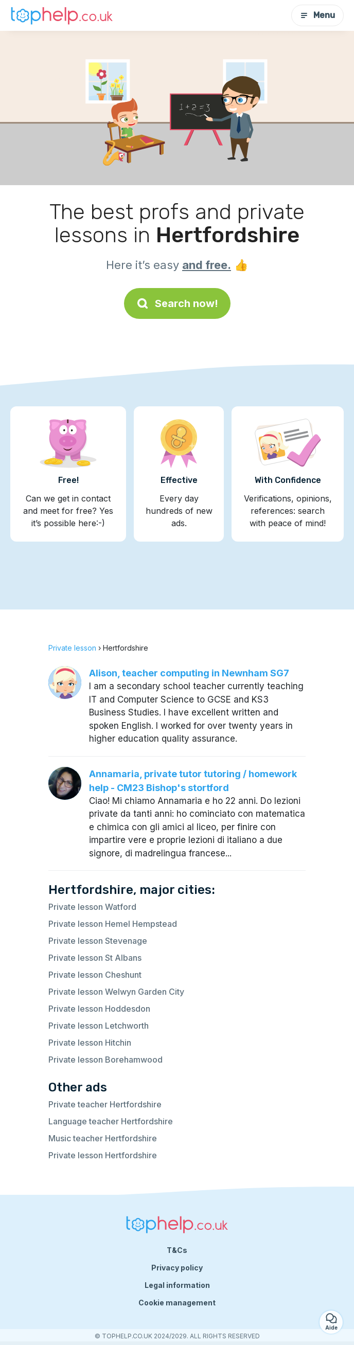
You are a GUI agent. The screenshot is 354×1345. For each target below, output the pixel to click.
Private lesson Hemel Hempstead (112, 924)
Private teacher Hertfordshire (105, 1104)
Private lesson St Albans (94, 958)
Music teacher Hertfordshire (102, 1138)
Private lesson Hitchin (89, 1042)
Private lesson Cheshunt (94, 975)
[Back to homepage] (61, 15)
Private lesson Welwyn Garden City (116, 992)
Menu (317, 15)
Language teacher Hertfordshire (110, 1121)
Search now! (177, 303)
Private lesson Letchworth (98, 1025)
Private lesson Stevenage (97, 941)
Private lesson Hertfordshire (102, 1155)
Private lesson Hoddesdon (99, 1008)
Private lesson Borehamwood (105, 1059)
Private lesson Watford (92, 907)
